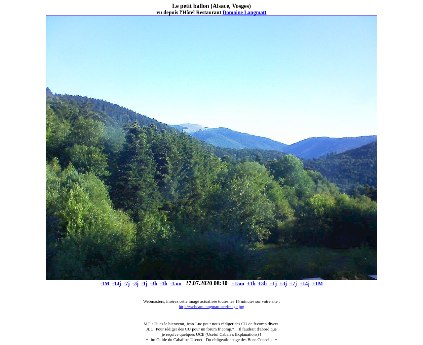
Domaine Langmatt (245, 12)
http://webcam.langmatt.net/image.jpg (211, 306)
